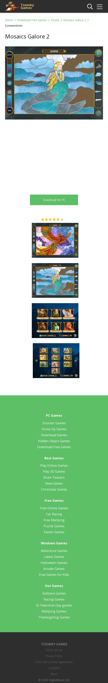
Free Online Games (54, 508)
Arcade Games (54, 568)
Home (9, 20)
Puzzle (55, 20)
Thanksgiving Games (54, 617)
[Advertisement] (38, 155)
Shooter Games (54, 423)
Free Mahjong (54, 520)
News (54, 674)
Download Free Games (32, 20)
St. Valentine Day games (54, 605)
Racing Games (54, 599)
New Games (54, 483)
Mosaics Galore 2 (74, 20)
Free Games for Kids (54, 574)
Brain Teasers (54, 477)
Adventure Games (54, 551)
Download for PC (54, 200)
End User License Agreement (54, 662)
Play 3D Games (54, 471)
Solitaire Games (54, 593)
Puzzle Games (54, 526)
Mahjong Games (54, 611)
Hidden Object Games (54, 441)
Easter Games (54, 532)
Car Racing (54, 514)
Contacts (54, 668)
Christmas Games (54, 489)
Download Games (54, 435)
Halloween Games (54, 563)
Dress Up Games (54, 429)
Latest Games (54, 557)
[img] (99, 7)
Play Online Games (54, 465)
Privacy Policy (54, 656)
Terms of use (54, 650)
